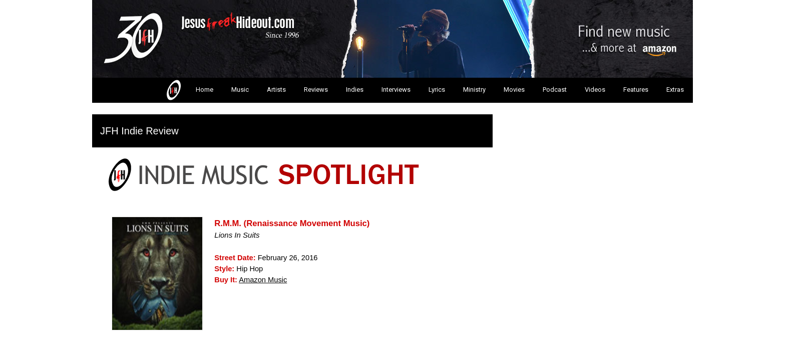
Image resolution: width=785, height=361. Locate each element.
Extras (675, 89)
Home (189, 90)
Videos (595, 89)
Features (635, 89)
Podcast (555, 89)
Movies (514, 89)
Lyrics (437, 89)
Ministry (474, 89)
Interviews (396, 89)
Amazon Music (263, 280)
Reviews (316, 89)
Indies (354, 89)
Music (240, 89)
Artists (276, 89)
